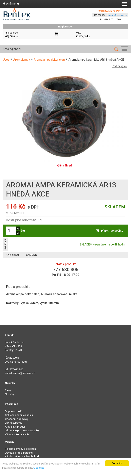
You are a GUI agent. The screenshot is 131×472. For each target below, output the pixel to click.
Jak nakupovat (13, 422)
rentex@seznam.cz (117, 15)
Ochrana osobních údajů (19, 415)
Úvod (6, 59)
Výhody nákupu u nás (17, 434)
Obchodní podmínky (16, 418)
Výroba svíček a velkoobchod (22, 456)
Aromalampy (21, 59)
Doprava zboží (13, 411)
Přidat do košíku (112, 230)
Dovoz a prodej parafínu (19, 452)
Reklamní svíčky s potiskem (21, 448)
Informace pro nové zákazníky (22, 430)
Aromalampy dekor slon (49, 59)
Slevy (8, 390)
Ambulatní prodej (15, 426)
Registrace (65, 26)
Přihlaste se (12, 34)
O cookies (38, 468)
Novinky (9, 394)
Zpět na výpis (119, 66)
